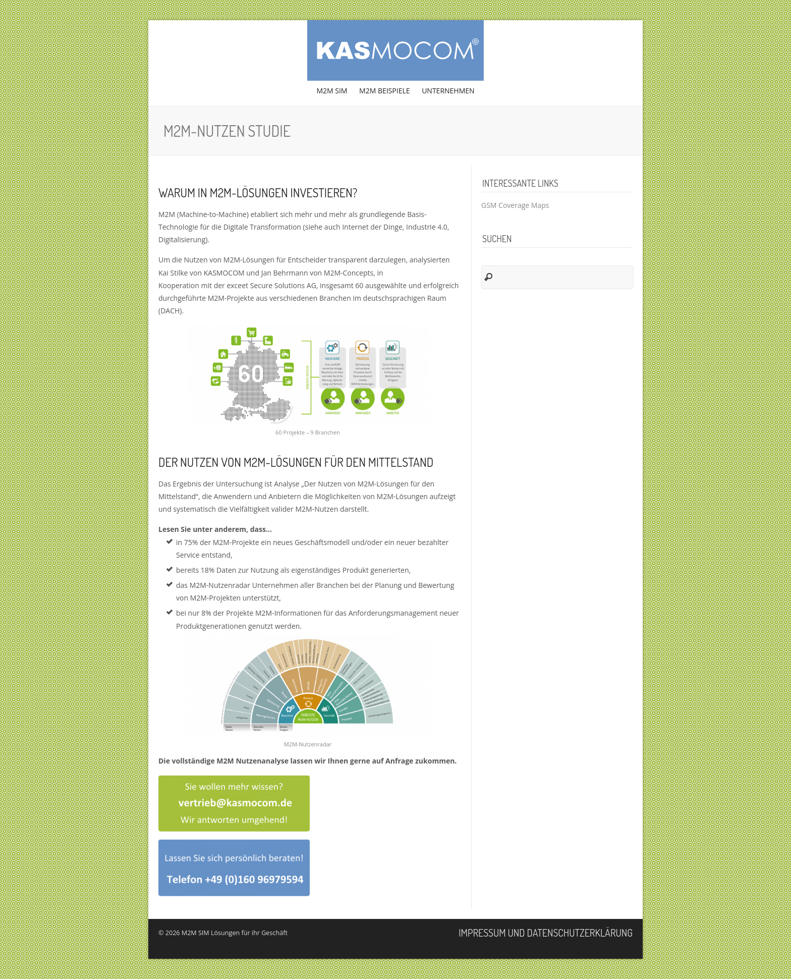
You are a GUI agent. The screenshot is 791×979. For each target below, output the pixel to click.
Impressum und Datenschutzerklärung (546, 932)
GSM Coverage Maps (515, 205)
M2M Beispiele (384, 90)
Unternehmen (447, 93)
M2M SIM (331, 90)
